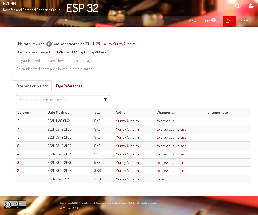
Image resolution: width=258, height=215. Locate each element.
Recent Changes (30, 76)
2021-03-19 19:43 (115, 51)
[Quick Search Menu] (238, 6)
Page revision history (79, 85)
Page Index (27, 81)
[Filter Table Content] (101, 99)
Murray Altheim (171, 43)
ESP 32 (82, 7)
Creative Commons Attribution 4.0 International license (134, 202)
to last (200, 129)
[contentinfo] (211, 21)
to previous (184, 120)
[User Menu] (251, 6)
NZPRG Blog (23, 142)
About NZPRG (28, 59)
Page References (117, 85)
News (22, 65)
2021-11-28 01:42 (144, 43)
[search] (238, 6)
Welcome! (22, 36)
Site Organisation (30, 70)
